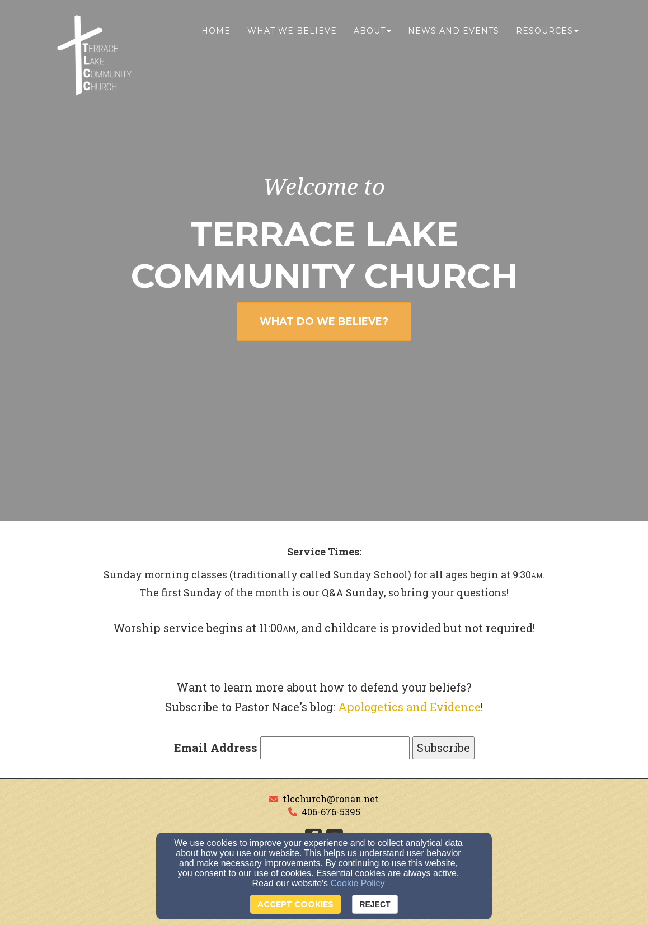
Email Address (215, 747)
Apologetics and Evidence (409, 706)
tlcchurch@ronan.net (331, 799)
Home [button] (216, 32)
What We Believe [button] (292, 32)
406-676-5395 (331, 811)
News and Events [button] (453, 32)
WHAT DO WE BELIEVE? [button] (324, 321)
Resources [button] (547, 32)
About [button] (372, 32)
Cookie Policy (358, 883)
